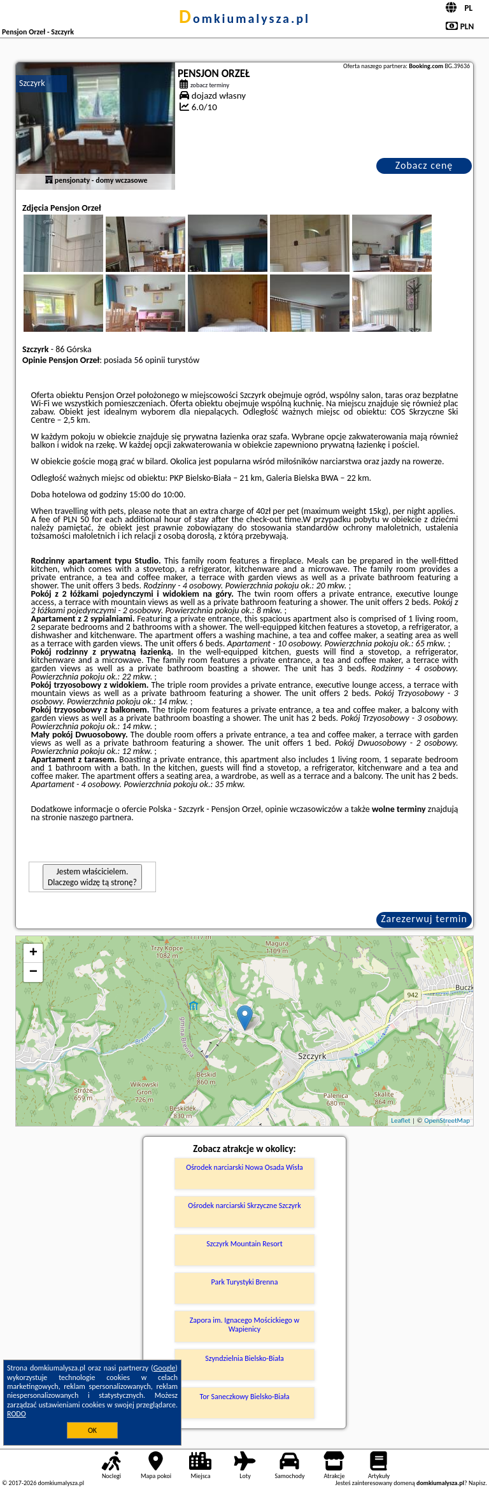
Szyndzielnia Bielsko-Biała (244, 1358)
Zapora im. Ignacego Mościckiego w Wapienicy (244, 1325)
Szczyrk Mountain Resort (244, 1243)
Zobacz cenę (424, 165)
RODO (16, 1413)
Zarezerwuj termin (424, 919)
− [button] (33, 972)
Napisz (477, 1483)
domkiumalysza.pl (244, 18)
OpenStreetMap (447, 1120)
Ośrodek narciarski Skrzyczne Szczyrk (244, 1205)
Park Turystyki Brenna (244, 1281)
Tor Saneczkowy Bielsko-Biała (245, 1396)
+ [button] (33, 953)
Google (164, 1367)
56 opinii (149, 360)
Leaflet (400, 1120)
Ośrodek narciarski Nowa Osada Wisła (244, 1167)
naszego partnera (100, 817)
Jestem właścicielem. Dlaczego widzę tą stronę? (92, 877)
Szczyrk (32, 83)
